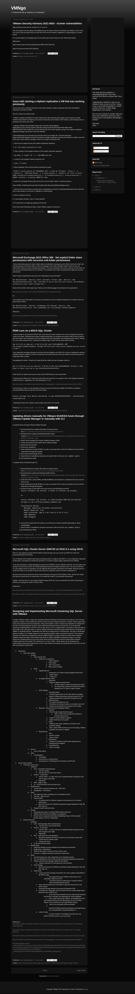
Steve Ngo (98, 162)
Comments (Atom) (53, 976)
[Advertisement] (49, 75)
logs (38, 411)
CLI (19, 538)
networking (55, 963)
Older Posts (81, 971)
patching (20, 56)
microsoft (41, 325)
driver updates (25, 538)
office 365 (47, 325)
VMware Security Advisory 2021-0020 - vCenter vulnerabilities (47, 23)
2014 (97, 190)
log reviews (32, 411)
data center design (35, 963)
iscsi (37, 606)
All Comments (99, 151)
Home (45, 971)
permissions (55, 325)
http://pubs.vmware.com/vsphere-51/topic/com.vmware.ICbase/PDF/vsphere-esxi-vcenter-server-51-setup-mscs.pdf (48, 594)
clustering (26, 606)
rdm (51, 411)
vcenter (31, 56)
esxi (26, 411)
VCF (36, 56)
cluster (20, 411)
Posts (96, 148)
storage (64, 963)
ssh (38, 538)
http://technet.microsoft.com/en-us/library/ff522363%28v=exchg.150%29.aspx (37, 292)
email (19, 325)
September (100, 178)
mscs (48, 411)
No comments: (40, 53)
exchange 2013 (26, 325)
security (26, 56)
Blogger (85, 990)
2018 (97, 187)
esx (24, 411)
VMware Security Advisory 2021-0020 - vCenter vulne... (106, 181)
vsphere (64, 411)
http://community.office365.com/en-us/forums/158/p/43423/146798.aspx (35, 315)
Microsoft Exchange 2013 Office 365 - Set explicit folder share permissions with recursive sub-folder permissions (47, 259)
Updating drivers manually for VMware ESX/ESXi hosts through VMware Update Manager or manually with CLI (48, 417)
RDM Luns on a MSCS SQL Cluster (32, 330)
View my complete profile (101, 165)
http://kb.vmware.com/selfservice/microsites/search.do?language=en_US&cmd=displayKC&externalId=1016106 (47, 384)
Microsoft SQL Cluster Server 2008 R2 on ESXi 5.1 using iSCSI (48, 549)
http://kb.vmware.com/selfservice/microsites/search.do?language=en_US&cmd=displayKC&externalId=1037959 (47, 591)
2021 (97, 175)
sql (54, 411)
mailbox (34, 325)
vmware (58, 411)
